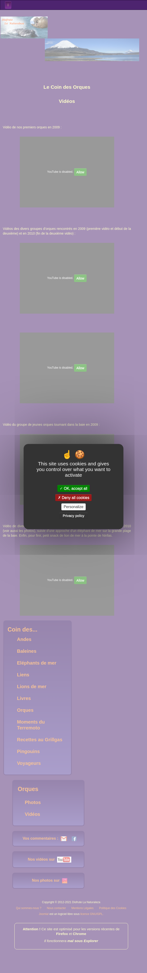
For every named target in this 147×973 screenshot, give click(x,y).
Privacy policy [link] (73, 516)
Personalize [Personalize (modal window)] (74, 507)
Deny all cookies (73, 498)
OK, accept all (73, 488)
